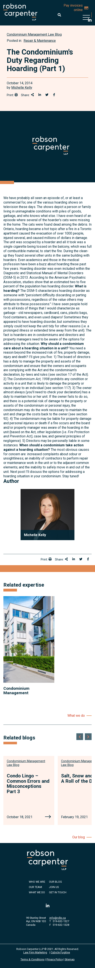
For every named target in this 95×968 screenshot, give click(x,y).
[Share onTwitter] (47, 94)
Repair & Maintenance (40, 41)
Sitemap (70, 959)
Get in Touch (57, 892)
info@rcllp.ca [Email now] (57, 917)
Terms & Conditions (33, 959)
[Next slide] (88, 736)
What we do (76, 716)
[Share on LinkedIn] (40, 94)
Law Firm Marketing (35, 952)
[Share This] (32, 94)
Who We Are (37, 881)
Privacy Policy (54, 959)
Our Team (35, 887)
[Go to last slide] (79, 736)
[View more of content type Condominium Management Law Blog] (34, 34)
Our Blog (55, 881)
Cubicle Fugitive (60, 952)
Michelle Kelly (21, 88)
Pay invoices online (76, 7)
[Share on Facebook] (54, 94)
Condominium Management (16, 690)
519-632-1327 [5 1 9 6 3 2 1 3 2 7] (61, 921)
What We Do (37, 892)
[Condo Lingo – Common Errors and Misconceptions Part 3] (48, 817)
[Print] (16, 94)
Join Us (54, 887)
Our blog (78, 837)
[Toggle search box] (59, 15)
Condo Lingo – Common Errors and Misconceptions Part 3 (28, 783)
